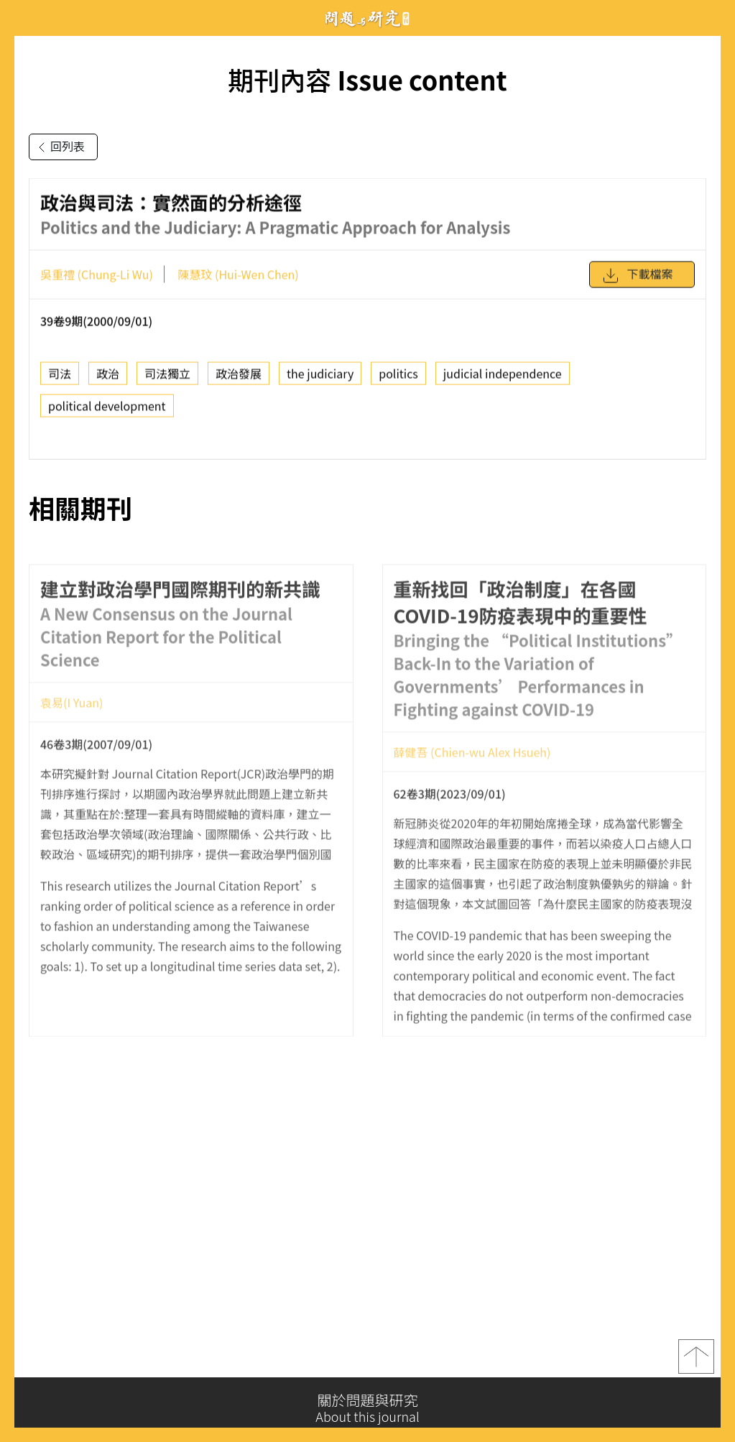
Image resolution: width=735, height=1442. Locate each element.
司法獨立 (167, 378)
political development (107, 410)
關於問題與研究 (367, 1408)
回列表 (59, 147)
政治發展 (239, 378)
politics (398, 378)
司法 (59, 378)
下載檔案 (637, 280)
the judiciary (320, 378)
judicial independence (502, 378)
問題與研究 (367, 18)
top (696, 1360)
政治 (107, 378)
